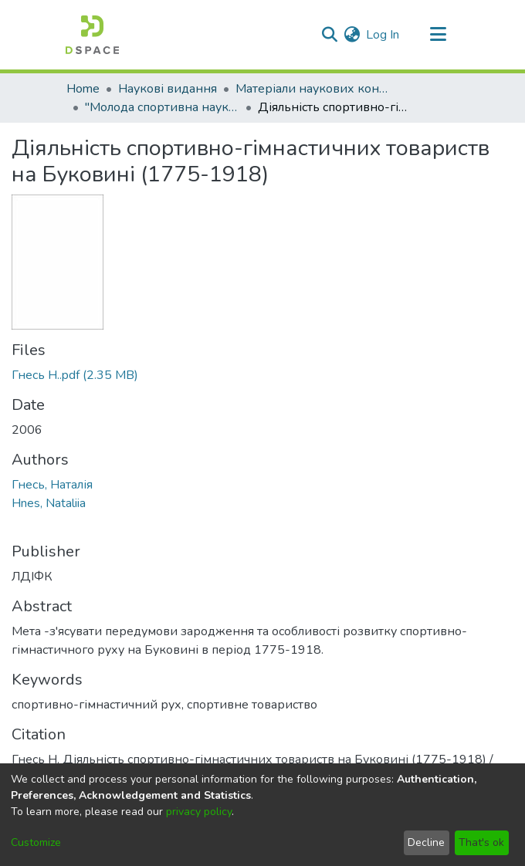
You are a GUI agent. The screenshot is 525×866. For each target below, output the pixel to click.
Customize (36, 842)
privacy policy (199, 811)
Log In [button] (383, 34)
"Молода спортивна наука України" (162, 107)
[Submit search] (329, 34)
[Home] (92, 34)
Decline (426, 842)
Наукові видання (167, 88)
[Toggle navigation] (437, 34)
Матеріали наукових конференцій (312, 88)
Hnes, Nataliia (49, 503)
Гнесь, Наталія (52, 484)
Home (83, 88)
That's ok (481, 842)
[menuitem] (351, 34)
